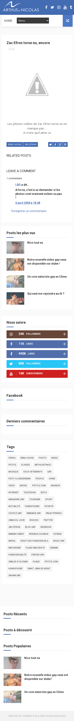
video (11, 485)
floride (25, 465)
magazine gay (16, 499)
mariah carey (16, 534)
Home (8, 20)
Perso (12, 458)
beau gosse (14, 144)
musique (13, 471)
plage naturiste (35, 548)
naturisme (14, 548)
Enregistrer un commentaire (29, 211)
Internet (13, 492)
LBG (18, 184)
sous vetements (32, 471)
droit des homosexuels (34, 541)
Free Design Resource (53, 716)
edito (44, 492)
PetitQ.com (51, 561)
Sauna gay (14, 575)
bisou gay (59, 541)
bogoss (34, 520)
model (23, 485)
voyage (57, 534)
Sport (48, 499)
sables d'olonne (18, 561)
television (30, 492)
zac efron (30, 144)
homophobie (32, 506)
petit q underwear (19, 478)
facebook (45, 527)
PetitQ (12, 465)
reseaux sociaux (38, 534)
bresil (12, 541)
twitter (48, 520)
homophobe (15, 568)
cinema (54, 548)
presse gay (37, 554)
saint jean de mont (38, 568)
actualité (14, 506)
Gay (49, 471)
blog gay (30, 527)
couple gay (15, 513)
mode (54, 458)
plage (36, 561)
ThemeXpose (29, 716)
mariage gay (34, 513)
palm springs (54, 513)
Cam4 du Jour (16, 520)
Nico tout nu (35, 242)
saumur (55, 485)
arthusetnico (43, 465)
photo (42, 458)
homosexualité (17, 554)
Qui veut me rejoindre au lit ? (45, 293)
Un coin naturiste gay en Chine (47, 276)
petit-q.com (39, 485)
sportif (48, 506)
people (40, 478)
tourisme (34, 499)
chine (52, 478)
